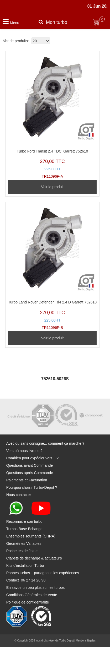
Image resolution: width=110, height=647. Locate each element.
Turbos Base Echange (24, 529)
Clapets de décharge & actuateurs (34, 558)
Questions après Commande (29, 473)
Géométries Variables (23, 543)
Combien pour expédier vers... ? (32, 458)
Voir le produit (52, 187)
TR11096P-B (52, 267)
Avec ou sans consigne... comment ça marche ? (45, 443)
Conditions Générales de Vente (31, 595)
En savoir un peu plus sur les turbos (35, 587)
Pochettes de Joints (22, 551)
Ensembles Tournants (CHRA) (30, 536)
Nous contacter (18, 495)
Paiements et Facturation (26, 480)
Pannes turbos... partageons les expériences (42, 573)
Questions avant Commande (29, 465)
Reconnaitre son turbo (24, 521)
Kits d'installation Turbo (25, 565)
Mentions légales (86, 640)
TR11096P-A (52, 116)
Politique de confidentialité (27, 602)
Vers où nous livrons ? (24, 451)
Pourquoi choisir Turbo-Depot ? (31, 487)
